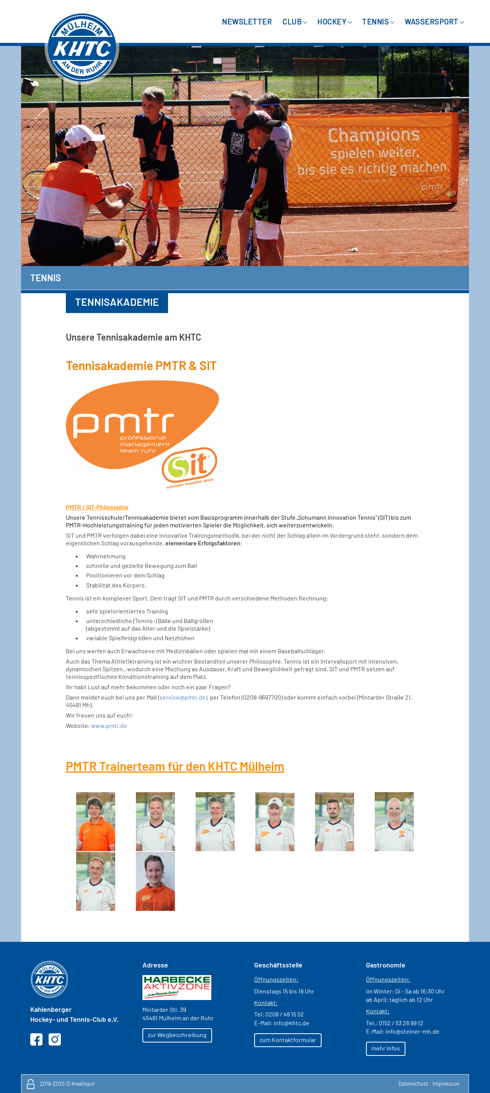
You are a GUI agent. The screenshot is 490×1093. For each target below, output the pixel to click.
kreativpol (83, 1083)
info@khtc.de (291, 1022)
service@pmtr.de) (183, 697)
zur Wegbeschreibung (177, 1034)
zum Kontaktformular (288, 1039)
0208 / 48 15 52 (284, 1014)
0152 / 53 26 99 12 (401, 1022)
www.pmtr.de (109, 725)
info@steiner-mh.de (412, 1031)
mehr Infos (385, 1048)
